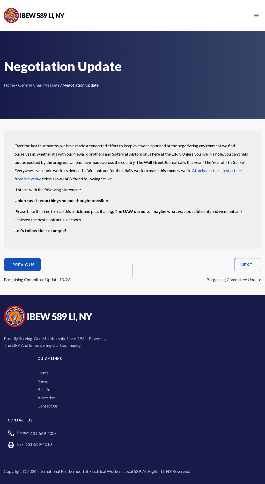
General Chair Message (39, 84)
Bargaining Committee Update (199, 270)
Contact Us (48, 405)
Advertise (46, 397)
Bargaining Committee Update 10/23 (66, 270)
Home (9, 84)
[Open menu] (256, 15)
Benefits (45, 389)
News (43, 381)
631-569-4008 (43, 433)
